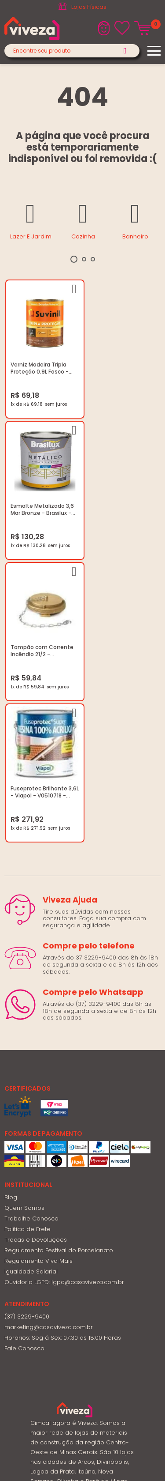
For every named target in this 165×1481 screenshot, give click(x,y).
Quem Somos (24, 918)
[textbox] (71, 50)
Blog (10, 907)
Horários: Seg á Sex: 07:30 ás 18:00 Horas (62, 1047)
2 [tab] (84, 259)
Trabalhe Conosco (31, 928)
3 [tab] (93, 259)
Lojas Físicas (88, 7)
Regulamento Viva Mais (38, 971)
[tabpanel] (30, 219)
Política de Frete (27, 939)
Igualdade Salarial (31, 981)
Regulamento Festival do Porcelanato (58, 960)
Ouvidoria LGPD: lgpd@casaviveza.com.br (64, 992)
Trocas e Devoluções (35, 949)
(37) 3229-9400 (26, 1026)
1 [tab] (73, 259)
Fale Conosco (24, 1058)
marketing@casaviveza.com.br (48, 1037)
